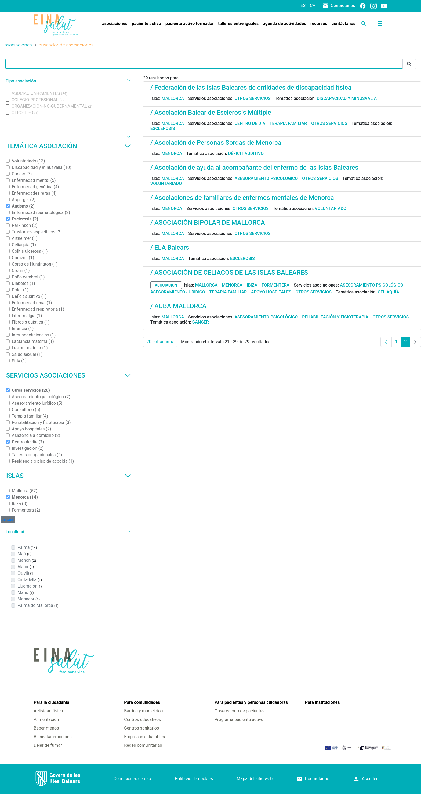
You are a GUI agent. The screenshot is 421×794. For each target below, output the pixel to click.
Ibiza (252, 285)
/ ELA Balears (169, 247)
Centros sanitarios (141, 728)
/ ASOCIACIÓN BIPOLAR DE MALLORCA (207, 222)
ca (312, 5)
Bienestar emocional (53, 736)
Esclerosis (162, 128)
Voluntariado (166, 183)
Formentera (275, 285)
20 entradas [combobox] (162, 342)
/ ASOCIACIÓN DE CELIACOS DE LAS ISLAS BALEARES (229, 272)
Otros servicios (252, 98)
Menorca (172, 153)
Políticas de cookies (194, 778)
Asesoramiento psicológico (266, 178)
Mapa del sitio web (255, 778)
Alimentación (46, 719)
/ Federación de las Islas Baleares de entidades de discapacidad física (250, 87)
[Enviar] (409, 64)
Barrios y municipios (143, 710)
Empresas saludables (144, 736)
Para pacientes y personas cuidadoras (251, 702)
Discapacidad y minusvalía (347, 98)
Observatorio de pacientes (239, 710)
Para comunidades (142, 702)
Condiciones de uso (132, 778)
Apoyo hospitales (271, 292)
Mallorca (173, 98)
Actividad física (48, 710)
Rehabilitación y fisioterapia (335, 317)
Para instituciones (322, 702)
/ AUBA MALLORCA (178, 306)
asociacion (166, 285)
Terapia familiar (288, 123)
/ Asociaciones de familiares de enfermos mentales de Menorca (242, 197)
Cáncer (200, 322)
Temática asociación (68, 146)
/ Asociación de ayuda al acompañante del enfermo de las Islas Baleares (254, 167)
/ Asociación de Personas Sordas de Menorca (215, 142)
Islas (68, 476)
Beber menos (46, 728)
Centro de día (249, 123)
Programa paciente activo (239, 719)
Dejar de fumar (48, 745)
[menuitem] (114, 23)
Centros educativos (142, 719)
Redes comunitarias (143, 745)
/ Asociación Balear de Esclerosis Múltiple (210, 112)
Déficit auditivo (246, 153)
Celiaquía (388, 292)
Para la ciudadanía (51, 702)
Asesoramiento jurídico (177, 292)
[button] (67, 81)
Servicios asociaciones (68, 375)
